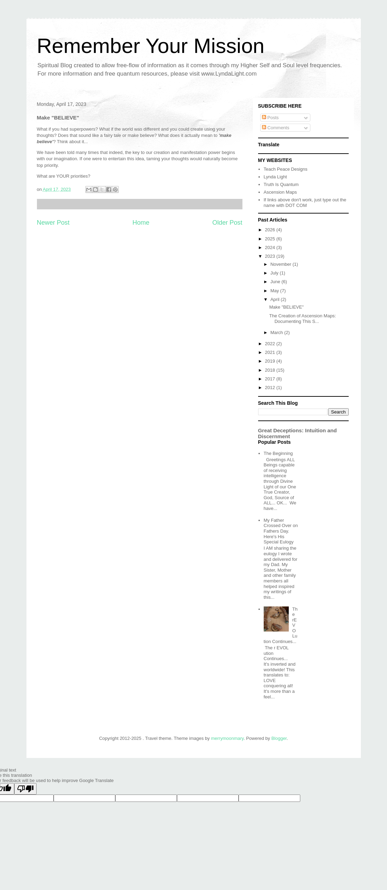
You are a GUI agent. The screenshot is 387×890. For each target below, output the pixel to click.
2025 (271, 238)
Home (140, 222)
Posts (270, 117)
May (275, 290)
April (275, 299)
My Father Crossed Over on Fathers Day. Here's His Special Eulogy (281, 531)
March (277, 332)
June (275, 281)
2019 (271, 361)
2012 (271, 387)
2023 (271, 256)
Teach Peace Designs (286, 169)
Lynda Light (275, 176)
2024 (271, 247)
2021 (271, 352)
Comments (275, 127)
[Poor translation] (25, 789)
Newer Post (53, 222)
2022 (271, 343)
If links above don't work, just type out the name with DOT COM (305, 202)
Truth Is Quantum (281, 184)
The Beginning (278, 453)
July (275, 273)
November (281, 264)
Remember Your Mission (151, 45)
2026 (271, 229)
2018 (271, 370)
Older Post (227, 222)
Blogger (279, 738)
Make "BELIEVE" (286, 307)
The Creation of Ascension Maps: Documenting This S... (302, 318)
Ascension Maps (280, 192)
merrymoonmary (227, 738)
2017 (271, 378)
